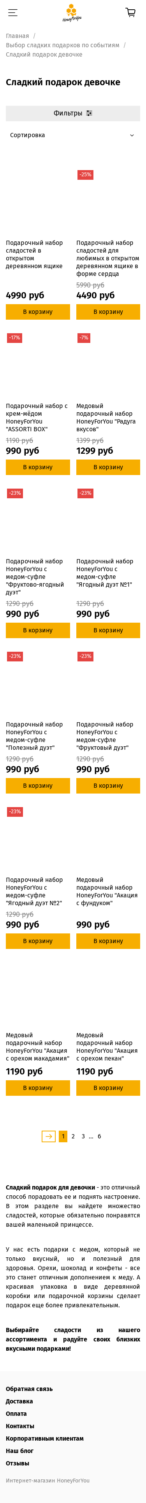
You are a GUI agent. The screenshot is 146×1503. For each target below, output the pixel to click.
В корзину (38, 311)
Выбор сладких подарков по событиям (63, 45)
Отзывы (17, 1463)
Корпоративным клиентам (45, 1438)
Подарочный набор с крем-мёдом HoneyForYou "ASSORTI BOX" (37, 417)
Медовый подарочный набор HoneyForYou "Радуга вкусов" (106, 417)
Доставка (19, 1401)
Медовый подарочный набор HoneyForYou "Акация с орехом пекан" (107, 1046)
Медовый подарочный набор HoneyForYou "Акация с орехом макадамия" (37, 1046)
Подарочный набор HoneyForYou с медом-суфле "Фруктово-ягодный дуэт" (35, 577)
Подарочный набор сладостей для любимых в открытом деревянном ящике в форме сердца (107, 258)
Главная (17, 36)
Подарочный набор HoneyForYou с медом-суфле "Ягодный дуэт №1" (105, 573)
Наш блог (19, 1451)
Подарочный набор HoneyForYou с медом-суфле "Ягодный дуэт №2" (34, 891)
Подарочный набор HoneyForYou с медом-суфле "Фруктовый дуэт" (105, 736)
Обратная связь (29, 1389)
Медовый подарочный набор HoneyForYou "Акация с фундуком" (107, 891)
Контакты (20, 1426)
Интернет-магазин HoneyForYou (48, 1480)
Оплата (16, 1413)
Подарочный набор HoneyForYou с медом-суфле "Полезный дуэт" (34, 736)
